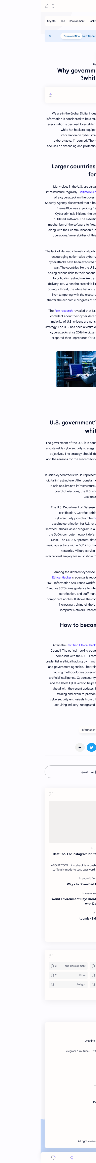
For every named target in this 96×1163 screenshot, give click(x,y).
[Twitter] (55, 1051)
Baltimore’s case (49, 192)
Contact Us (76, 36)
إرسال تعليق (48, 772)
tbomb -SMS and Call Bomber (61, 918)
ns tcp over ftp (72, 933)
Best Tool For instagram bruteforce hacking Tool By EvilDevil (47, 856)
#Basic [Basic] (86, 730)
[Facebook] (82, 1051)
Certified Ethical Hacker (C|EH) (46, 645)
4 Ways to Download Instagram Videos (54, 884)
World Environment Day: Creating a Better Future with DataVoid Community (47, 901)
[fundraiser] (64, 893)
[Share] (30, 1157)
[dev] (56, 848)
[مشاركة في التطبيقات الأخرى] (39, 747)
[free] (67, 913)
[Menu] (48, 1157)
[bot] (68, 984)
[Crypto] (11, 21)
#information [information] (49, 730)
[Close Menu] (9, 36)
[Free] (21, 21)
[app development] (27, 966)
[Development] (36, 21)
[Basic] (64, 21)
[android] (46, 878)
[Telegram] (30, 1051)
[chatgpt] (27, 984)
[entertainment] (61, 878)
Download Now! (30, 36)
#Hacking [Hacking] (69, 730)
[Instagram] (68, 1051)
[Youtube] (43, 1051)
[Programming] (80, 21)
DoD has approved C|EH (69, 518)
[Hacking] (52, 21)
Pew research (23, 311)
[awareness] (51, 893)
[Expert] (59, 913)
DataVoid (79, 6)
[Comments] (12, 1157)
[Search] (13, 6)
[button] (6, 6)
